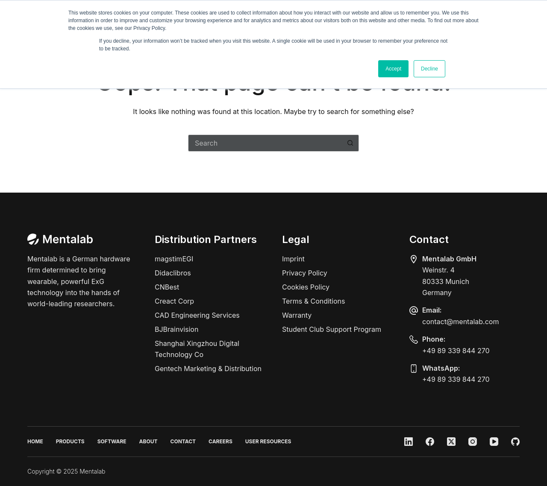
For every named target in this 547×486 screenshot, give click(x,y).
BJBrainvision (176, 329)
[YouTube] (494, 441)
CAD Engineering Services (197, 315)
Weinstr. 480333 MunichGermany (445, 281)
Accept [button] (393, 69)
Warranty (297, 315)
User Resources (268, 441)
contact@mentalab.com (460, 321)
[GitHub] (515, 441)
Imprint (293, 259)
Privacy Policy (304, 273)
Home (35, 441)
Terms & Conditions (313, 301)
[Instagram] (472, 441)
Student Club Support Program (331, 329)
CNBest (167, 287)
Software (111, 441)
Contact (183, 441)
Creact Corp (174, 301)
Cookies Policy (305, 287)
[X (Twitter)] (451, 441)
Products (70, 441)
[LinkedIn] (408, 441)
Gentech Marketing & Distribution (208, 368)
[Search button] (350, 143)
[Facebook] (430, 441)
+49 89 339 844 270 (456, 350)
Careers (220, 441)
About (148, 441)
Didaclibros (173, 273)
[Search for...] (265, 143)
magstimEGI (174, 259)
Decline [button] (429, 69)
